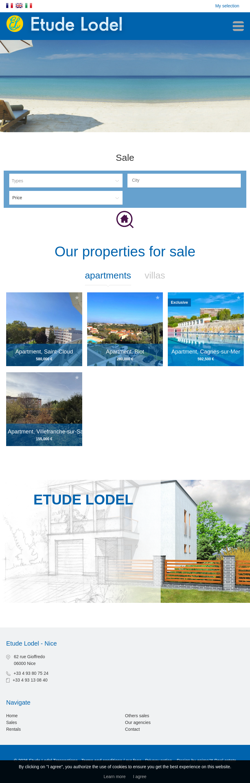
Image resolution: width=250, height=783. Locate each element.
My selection (227, 5)
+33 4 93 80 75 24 (31, 673)
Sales (11, 722)
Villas (155, 275)
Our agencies (138, 722)
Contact (132, 729)
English (19, 5)
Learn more (114, 776)
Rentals (13, 729)
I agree (140, 776)
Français (9, 5)
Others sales (137, 715)
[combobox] (184, 181)
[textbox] (185, 180)
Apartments (108, 275)
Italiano (28, 5)
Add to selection (77, 297)
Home (12, 715)
